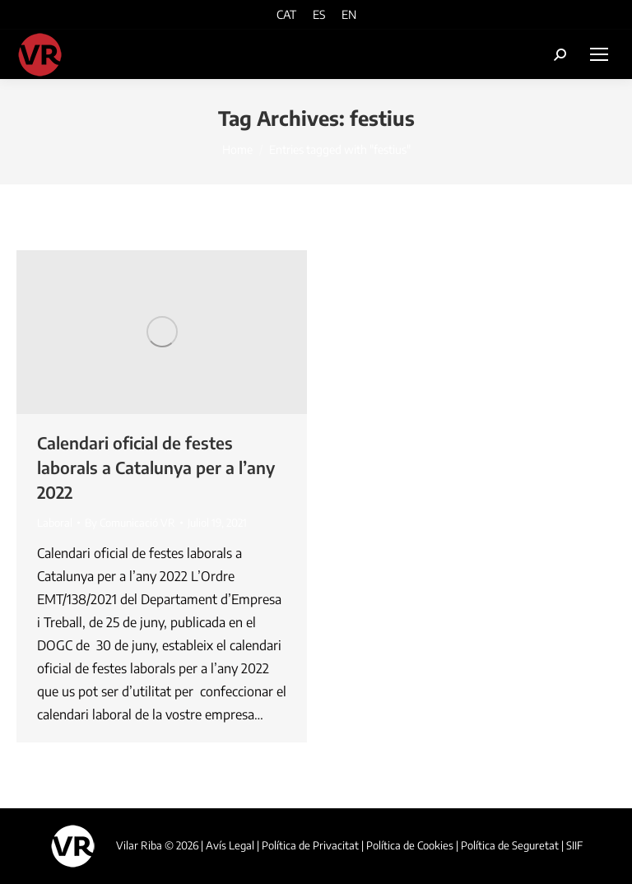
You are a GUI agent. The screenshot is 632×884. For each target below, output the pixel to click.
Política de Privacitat (310, 845)
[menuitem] (286, 14)
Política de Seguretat (510, 845)
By (130, 522)
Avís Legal (230, 845)
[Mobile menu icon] (599, 54)
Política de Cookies (409, 845)
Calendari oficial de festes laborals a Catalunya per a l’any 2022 (156, 467)
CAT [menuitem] (286, 15)
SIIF (574, 845)
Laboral (54, 522)
